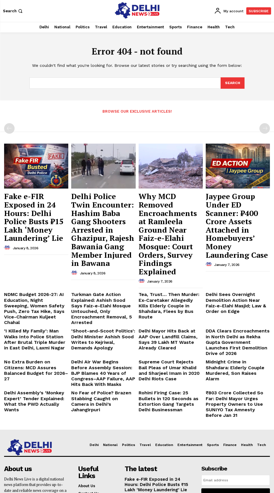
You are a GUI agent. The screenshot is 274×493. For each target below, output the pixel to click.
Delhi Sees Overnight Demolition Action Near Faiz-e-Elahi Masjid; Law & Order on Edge (237, 247)
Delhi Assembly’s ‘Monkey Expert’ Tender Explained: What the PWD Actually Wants (35, 319)
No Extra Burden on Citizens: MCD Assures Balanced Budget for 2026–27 (33, 294)
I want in (236, 407)
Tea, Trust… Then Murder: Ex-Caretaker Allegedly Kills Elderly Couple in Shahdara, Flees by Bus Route (170, 250)
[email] (235, 393)
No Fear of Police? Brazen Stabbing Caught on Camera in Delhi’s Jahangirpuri (100, 319)
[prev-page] (9, 128)
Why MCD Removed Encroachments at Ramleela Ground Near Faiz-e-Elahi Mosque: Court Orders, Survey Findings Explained (167, 208)
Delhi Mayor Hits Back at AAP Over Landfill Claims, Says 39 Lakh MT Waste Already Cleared (170, 273)
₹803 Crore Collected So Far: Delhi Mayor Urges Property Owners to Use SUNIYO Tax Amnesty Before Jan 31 (233, 322)
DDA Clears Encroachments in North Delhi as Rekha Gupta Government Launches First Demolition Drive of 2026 (234, 275)
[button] (13, 11)
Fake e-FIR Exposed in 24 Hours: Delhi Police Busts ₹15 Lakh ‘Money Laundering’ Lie (35, 202)
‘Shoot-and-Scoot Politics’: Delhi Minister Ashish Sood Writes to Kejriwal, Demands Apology (102, 273)
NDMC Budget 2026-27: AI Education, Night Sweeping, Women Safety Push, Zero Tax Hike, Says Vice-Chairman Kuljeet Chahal (36, 252)
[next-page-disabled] (264, 128)
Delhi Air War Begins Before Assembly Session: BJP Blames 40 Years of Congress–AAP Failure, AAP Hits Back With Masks (100, 298)
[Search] (232, 83)
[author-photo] (8, 219)
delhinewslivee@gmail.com (30, 453)
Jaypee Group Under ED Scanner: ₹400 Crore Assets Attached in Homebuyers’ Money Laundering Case (234, 205)
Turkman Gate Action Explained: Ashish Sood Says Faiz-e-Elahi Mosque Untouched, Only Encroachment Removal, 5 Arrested (102, 252)
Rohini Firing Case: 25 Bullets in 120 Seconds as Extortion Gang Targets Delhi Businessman (169, 319)
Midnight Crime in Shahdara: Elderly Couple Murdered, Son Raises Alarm (234, 294)
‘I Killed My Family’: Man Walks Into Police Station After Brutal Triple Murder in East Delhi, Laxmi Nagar (33, 275)
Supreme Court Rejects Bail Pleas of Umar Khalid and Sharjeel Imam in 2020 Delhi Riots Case (171, 294)
